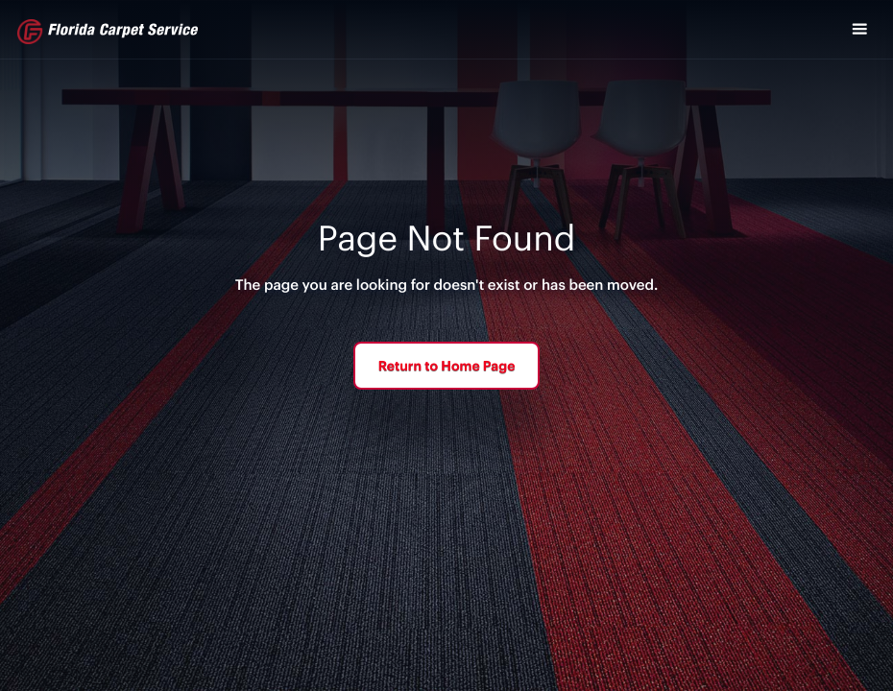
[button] (859, 30)
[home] (107, 31)
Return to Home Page (447, 365)
